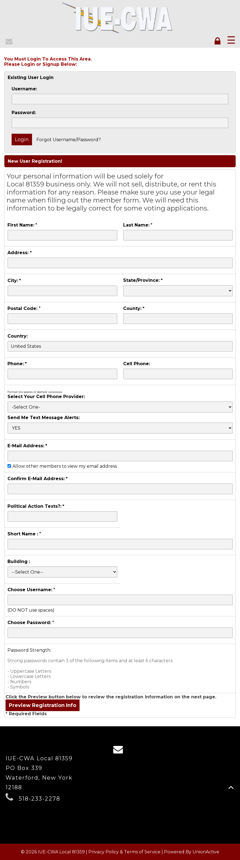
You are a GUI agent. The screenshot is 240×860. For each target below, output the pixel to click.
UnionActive (205, 851)
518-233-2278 (39, 798)
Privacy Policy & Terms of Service (124, 851)
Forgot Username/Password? (68, 139)
